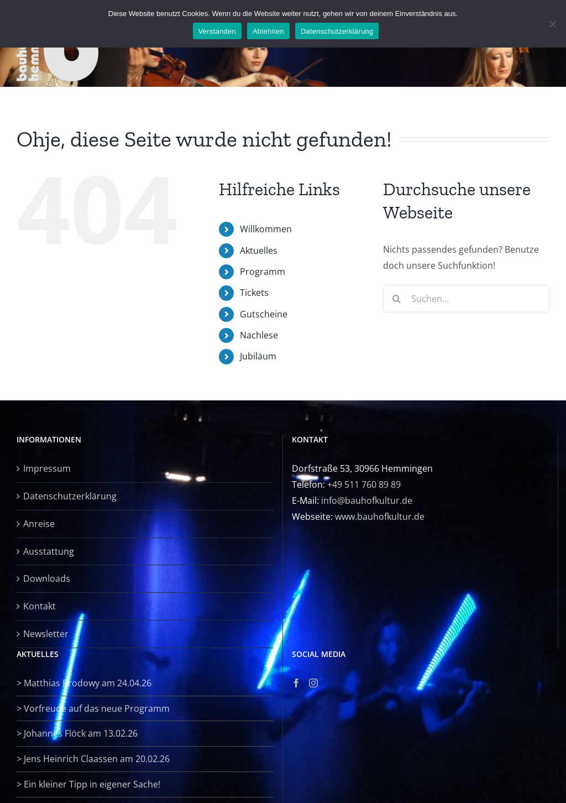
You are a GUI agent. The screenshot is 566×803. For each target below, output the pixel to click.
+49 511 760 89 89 (364, 484)
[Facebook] (296, 683)
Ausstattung (48, 551)
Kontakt (39, 606)
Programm (262, 271)
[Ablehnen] (552, 23)
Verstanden (217, 31)
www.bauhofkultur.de (379, 516)
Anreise (39, 524)
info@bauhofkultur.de (366, 500)
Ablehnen (268, 31)
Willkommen (266, 229)
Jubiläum (258, 356)
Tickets (254, 292)
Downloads (46, 578)
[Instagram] (313, 683)
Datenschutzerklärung (70, 496)
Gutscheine (263, 314)
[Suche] (397, 298)
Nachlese (259, 335)
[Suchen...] (466, 298)
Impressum (47, 468)
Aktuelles (258, 250)
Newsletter (46, 634)
